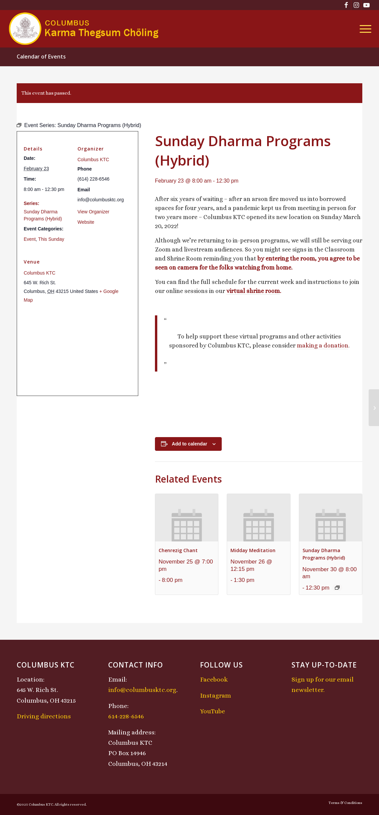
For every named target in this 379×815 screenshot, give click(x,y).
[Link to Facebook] (346, 5)
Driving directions (44, 716)
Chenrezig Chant (178, 550)
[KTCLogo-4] (84, 28)
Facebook (214, 679)
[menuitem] (363, 28)
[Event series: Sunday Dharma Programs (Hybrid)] (337, 588)
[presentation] (186, 517)
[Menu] (363, 28)
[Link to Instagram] (356, 5)
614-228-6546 (126, 716)
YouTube (212, 711)
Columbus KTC (93, 159)
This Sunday (51, 239)
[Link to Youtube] (366, 5)
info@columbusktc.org (142, 689)
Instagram (215, 695)
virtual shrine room (253, 291)
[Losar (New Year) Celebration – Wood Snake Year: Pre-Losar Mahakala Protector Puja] (374, 407)
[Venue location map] (77, 349)
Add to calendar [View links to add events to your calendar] (189, 443)
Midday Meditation (252, 550)
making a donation (322, 345)
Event (30, 239)
